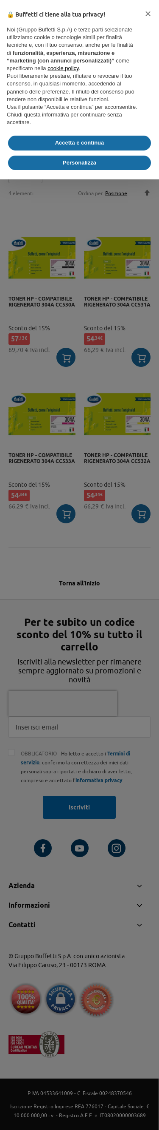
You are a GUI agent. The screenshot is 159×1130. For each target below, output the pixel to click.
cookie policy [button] (62, 68)
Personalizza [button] (79, 162)
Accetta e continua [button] (79, 142)
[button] (148, 13)
